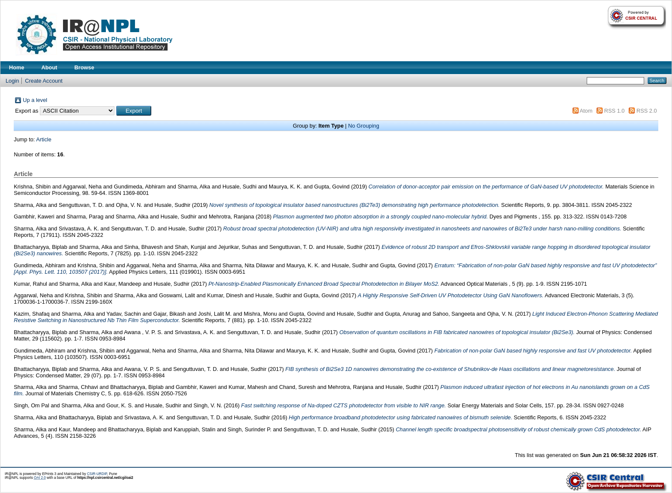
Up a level (35, 100)
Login (12, 81)
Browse (84, 67)
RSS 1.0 (614, 111)
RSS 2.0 (646, 111)
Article (43, 139)
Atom (585, 111)
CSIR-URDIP (97, 474)
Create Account (44, 81)
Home (16, 67)
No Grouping (363, 126)
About (49, 67)
